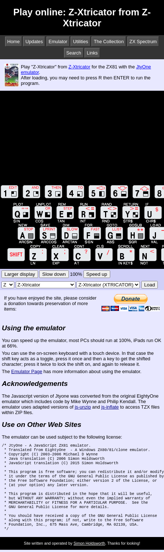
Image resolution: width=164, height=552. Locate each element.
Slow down (54, 274)
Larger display (19, 274)
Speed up (96, 274)
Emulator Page (26, 371)
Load (149, 285)
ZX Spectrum (143, 41)
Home (13, 41)
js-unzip (83, 407)
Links (92, 53)
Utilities (80, 41)
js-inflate (110, 407)
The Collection (109, 41)
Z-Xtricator (79, 67)
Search (73, 53)
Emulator (58, 41)
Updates (34, 41)
